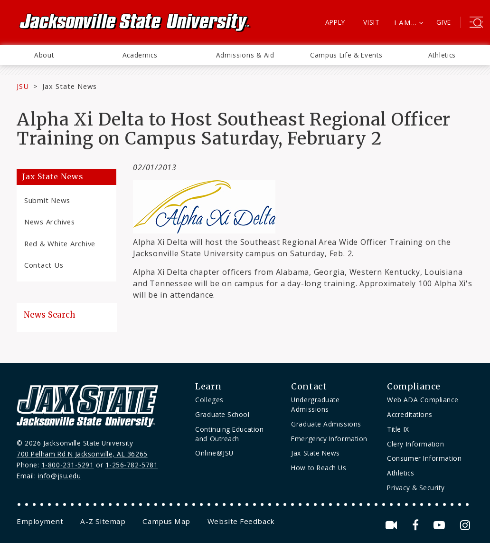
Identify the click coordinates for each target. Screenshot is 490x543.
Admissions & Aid (245, 54)
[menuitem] (44, 55)
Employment (40, 521)
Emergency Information (329, 438)
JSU (23, 86)
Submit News (47, 200)
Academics (140, 54)
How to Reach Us (318, 467)
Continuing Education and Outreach (229, 434)
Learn (208, 386)
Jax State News (69, 86)
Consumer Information (424, 458)
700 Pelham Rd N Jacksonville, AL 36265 (82, 453)
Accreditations (410, 414)
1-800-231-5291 (67, 464)
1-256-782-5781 (131, 464)
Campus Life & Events (346, 54)
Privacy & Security (415, 487)
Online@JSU (214, 452)
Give (443, 22)
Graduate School (222, 414)
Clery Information (415, 443)
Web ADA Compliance (422, 399)
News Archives (49, 221)
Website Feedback (241, 521)
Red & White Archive (59, 243)
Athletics (442, 54)
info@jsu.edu (59, 475)
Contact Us (43, 265)
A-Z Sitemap (102, 521)
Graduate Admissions (326, 423)
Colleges (209, 399)
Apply (335, 22)
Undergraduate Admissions (315, 404)
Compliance (413, 386)
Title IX (398, 429)
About (44, 54)
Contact (309, 386)
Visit (371, 22)
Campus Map (166, 521)
